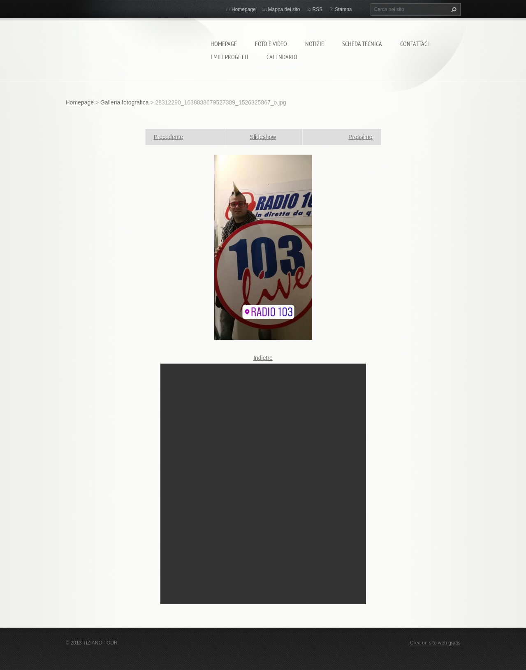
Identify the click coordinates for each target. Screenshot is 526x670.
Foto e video (271, 43)
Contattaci (414, 43)
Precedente (168, 137)
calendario (281, 57)
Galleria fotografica (124, 102)
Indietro (263, 358)
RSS (318, 9)
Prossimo (360, 137)
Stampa (343, 9)
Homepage (224, 43)
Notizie (314, 43)
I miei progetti (229, 57)
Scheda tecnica (362, 43)
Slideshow (263, 137)
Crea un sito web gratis (435, 643)
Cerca (453, 9)
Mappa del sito (284, 9)
